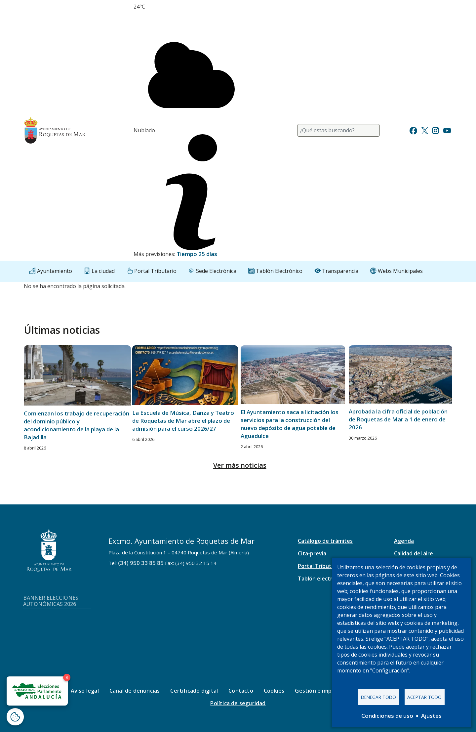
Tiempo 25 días (197, 254)
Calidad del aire (413, 553)
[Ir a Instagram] (435, 130)
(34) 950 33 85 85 (141, 563)
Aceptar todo (424, 697)
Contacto (240, 690)
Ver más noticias (239, 465)
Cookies (274, 690)
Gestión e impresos (320, 690)
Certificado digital (194, 690)
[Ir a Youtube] (447, 130)
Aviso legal (85, 690)
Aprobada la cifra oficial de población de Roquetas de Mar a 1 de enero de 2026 (398, 419)
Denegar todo (378, 697)
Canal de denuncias (134, 690)
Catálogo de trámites (325, 540)
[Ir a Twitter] (425, 130)
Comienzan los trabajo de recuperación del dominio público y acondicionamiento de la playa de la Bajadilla (76, 425)
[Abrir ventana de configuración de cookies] (15, 716)
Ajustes (431, 715)
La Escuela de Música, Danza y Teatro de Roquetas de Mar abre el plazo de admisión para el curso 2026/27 (183, 420)
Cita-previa (312, 553)
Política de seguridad (237, 703)
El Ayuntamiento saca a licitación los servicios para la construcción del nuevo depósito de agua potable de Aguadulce (289, 424)
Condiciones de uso (387, 715)
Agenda (404, 540)
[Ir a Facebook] (413, 130)
